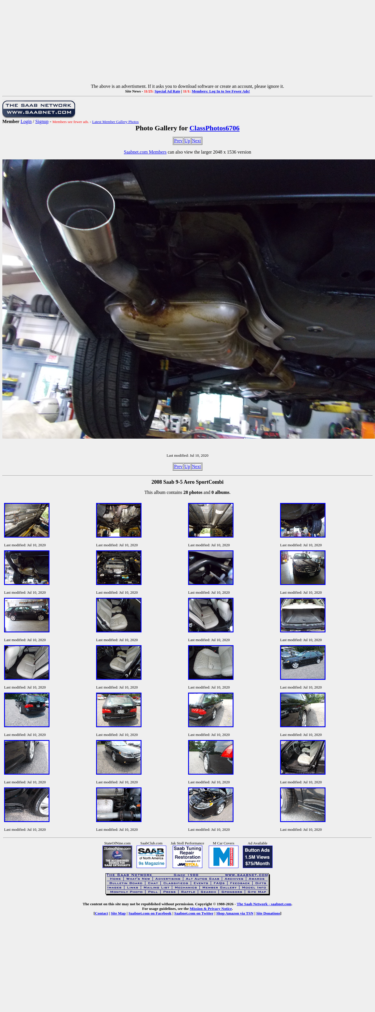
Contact (101, 913)
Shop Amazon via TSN (235, 913)
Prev (178, 140)
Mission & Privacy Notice (211, 908)
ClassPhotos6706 (215, 128)
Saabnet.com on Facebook (149, 913)
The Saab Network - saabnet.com (264, 904)
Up (187, 140)
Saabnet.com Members (145, 152)
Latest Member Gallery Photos (115, 122)
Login (26, 121)
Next (196, 140)
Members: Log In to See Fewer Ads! (221, 91)
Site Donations (268, 913)
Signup (41, 121)
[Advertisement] (187, 43)
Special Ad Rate (167, 91)
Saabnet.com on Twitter (194, 913)
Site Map (118, 913)
